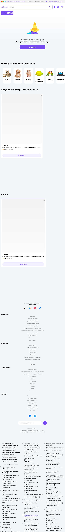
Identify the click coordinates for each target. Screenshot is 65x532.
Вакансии (32, 362)
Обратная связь (32, 338)
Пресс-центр (32, 352)
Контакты (32, 364)
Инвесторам (32, 350)
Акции (32, 379)
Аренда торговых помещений (32, 357)
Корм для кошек (32, 398)
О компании (32, 345)
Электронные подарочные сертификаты (32, 371)
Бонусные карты (32, 369)
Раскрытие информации (32, 347)
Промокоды (32, 381)
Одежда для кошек (32, 400)
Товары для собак (32, 403)
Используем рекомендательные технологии (32, 432)
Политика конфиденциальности (32, 328)
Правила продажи (33, 325)
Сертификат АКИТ (33, 333)
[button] (41, 95)
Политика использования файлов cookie (32, 330)
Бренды (32, 383)
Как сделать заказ (33, 318)
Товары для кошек (32, 395)
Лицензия (32, 316)
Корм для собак (32, 405)
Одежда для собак (32, 407)
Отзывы (32, 386)
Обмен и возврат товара (32, 323)
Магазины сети (32, 391)
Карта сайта (32, 340)
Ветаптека (32, 410)
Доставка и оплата (32, 321)
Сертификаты (32, 335)
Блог (32, 388)
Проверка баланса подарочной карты (32, 374)
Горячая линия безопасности (32, 359)
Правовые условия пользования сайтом (33, 430)
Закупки (32, 354)
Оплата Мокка (32, 376)
